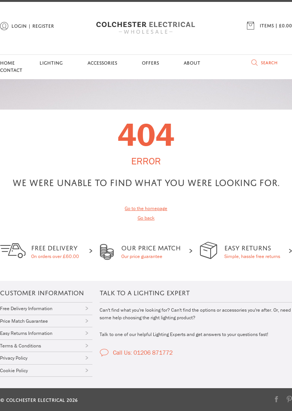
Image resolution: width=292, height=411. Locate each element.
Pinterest (289, 399)
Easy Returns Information (26, 333)
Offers (150, 62)
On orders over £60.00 (55, 251)
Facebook (276, 399)
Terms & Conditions (20, 345)
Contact (11, 69)
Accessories (102, 62)
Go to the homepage (146, 208)
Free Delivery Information (26, 308)
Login (19, 25)
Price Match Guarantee (24, 321)
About (192, 62)
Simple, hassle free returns (252, 251)
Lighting (51, 62)
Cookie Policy (14, 370)
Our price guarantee (151, 251)
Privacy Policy (13, 358)
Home (7, 62)
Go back (146, 218)
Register (43, 25)
